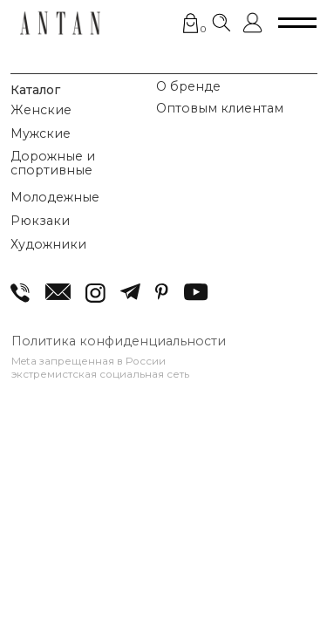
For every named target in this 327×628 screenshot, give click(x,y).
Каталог (35, 90)
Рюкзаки (40, 221)
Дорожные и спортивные (52, 163)
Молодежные (54, 197)
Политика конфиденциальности (118, 341)
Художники (48, 244)
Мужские (40, 133)
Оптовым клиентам (219, 108)
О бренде (188, 86)
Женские (41, 110)
